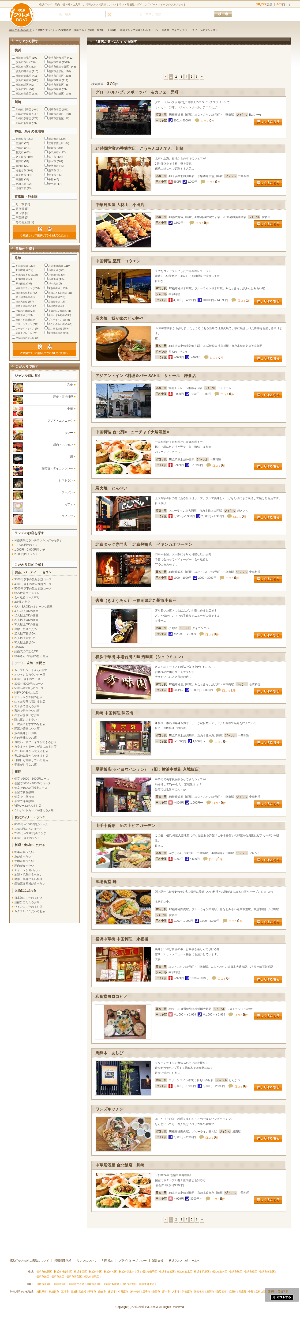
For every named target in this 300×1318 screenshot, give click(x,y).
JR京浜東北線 (55, 265)
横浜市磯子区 (23, 71)
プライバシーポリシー (133, 1260)
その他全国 (23, 222)
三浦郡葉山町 (56, 143)
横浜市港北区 (23, 75)
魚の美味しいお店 (25, 733)
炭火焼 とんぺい (111, 488)
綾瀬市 (52, 175)
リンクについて (87, 1260)
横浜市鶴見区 (23, 57)
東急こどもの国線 (57, 292)
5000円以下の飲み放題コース (33, 588)
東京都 (20, 208)
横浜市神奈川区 (57, 57)
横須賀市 (53, 138)
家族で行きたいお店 (27, 710)
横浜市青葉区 (23, 93)
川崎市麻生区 (23, 123)
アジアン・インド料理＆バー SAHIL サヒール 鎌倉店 (145, 376)
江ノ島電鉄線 (55, 328)
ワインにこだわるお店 (28, 906)
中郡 (50, 179)
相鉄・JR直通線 (24, 319)
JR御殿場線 (54, 274)
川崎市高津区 (56, 114)
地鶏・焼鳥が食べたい (28, 874)
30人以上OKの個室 (26, 624)
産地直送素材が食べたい (29, 883)
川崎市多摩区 (23, 118)
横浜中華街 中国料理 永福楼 (121, 939)
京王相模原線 (23, 297)
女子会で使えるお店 (27, 706)
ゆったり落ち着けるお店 (29, 701)
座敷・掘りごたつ (25, 629)
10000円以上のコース (28, 829)
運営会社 (157, 1260)
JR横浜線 (53, 279)
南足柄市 (21, 175)
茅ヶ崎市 (21, 156)
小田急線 (53, 306)
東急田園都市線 (24, 292)
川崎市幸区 (54, 109)
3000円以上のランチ (27, 838)
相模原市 (21, 138)
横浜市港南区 (23, 80)
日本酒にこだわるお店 (28, 897)
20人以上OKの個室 (26, 620)
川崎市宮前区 (56, 118)
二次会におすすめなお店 (29, 724)
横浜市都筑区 (56, 93)
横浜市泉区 (54, 89)
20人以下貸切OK (25, 633)
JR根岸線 (21, 270)
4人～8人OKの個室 (26, 611)
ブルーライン (55, 319)
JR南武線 (21, 279)
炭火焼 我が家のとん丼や (119, 318)
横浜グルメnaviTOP (20, 30)
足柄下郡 (21, 188)
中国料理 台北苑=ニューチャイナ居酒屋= (132, 432)
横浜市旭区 (54, 80)
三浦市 (19, 143)
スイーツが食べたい (27, 870)
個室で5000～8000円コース (31, 778)
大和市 (19, 165)
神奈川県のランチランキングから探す (38, 540)
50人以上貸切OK (25, 642)
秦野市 (19, 161)
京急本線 (53, 297)
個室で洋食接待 (24, 801)
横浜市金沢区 (56, 71)
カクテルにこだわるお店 (29, 911)
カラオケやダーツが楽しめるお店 (35, 746)
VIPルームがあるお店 (27, 805)
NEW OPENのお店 (26, 692)
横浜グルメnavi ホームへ (184, 1260)
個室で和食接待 (24, 792)
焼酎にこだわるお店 (27, 902)
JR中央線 (53, 283)
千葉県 (20, 217)
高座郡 (19, 179)
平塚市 (19, 148)
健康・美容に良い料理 (28, 879)
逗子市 (52, 156)
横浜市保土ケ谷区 (58, 66)
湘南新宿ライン (24, 288)
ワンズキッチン (109, 1109)
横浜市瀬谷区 (56, 84)
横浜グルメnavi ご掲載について (29, 1260)
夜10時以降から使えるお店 (31, 751)
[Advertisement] (188, 61)
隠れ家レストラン (25, 719)
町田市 (20, 204)
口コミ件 (207, 121)
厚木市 (52, 161)
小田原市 (53, 152)
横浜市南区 (22, 66)
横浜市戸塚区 (56, 75)
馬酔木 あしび (109, 1053)
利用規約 (107, 1260)
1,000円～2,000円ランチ (29, 549)
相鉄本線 (20, 315)
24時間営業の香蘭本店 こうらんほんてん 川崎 (139, 148)
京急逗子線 (54, 301)
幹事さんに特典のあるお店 (31, 656)
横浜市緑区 (22, 84)
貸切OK (19, 647)
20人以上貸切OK (25, 638)
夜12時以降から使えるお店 (31, 755)
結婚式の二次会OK (26, 651)
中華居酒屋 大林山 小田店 (119, 205)
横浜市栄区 (22, 89)
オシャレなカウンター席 (29, 674)
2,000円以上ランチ (26, 554)
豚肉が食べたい (24, 865)
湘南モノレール (24, 333)
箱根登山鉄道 (55, 333)
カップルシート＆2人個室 (30, 670)
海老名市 (21, 170)
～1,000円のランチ (26, 545)
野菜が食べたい (24, 852)
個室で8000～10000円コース (32, 783)
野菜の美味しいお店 (27, 728)
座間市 (52, 170)
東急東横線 (54, 288)
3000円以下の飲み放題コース (33, 579)
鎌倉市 (52, 148)
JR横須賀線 (22, 265)
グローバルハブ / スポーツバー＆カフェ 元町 (136, 92)
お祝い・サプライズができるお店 (35, 742)
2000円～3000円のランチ (30, 833)
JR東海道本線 (23, 274)
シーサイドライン (25, 328)
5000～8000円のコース (29, 688)
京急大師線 (21, 301)
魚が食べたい (22, 856)
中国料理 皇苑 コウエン (117, 261)
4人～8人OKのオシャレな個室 (33, 606)
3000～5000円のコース (29, 683)
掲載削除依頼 (62, 1260)
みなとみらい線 (56, 324)
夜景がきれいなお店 (27, 715)
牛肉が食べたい (24, 861)
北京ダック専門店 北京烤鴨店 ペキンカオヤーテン (143, 544)
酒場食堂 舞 (105, 882)
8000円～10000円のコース (31, 824)
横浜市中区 (54, 62)
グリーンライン (24, 324)
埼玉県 (20, 213)
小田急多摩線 (23, 311)
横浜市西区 (22, 62)
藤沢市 (19, 152)
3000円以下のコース (27, 679)
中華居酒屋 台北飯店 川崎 (119, 1165)
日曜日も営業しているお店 (31, 760)
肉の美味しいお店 (25, 737)
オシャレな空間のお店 (28, 697)
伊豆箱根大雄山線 (25, 337)
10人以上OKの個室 (26, 615)
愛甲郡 (52, 183)
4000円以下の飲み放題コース (33, 584)
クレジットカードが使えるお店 (34, 810)
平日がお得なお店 (25, 764)
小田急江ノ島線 (56, 311)
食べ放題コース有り (27, 597)
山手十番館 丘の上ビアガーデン (125, 825)
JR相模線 (21, 283)
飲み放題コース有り (27, 593)
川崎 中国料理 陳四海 (114, 713)
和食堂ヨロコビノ (113, 996)
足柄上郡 (21, 183)
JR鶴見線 (53, 270)
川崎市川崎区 (23, 109)
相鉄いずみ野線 (56, 315)
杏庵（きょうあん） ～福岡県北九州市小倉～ (135, 600)
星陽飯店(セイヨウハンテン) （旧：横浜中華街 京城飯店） (149, 769)
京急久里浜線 (23, 306)
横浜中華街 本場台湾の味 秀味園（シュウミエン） (140, 657)
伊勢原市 (53, 165)
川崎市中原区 (23, 114)
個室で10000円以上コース (30, 787)
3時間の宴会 (22, 602)
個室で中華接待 (24, 796)
